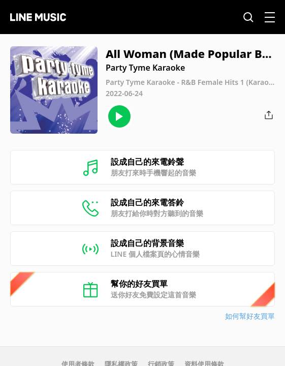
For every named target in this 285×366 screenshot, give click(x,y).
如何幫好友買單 (250, 316)
